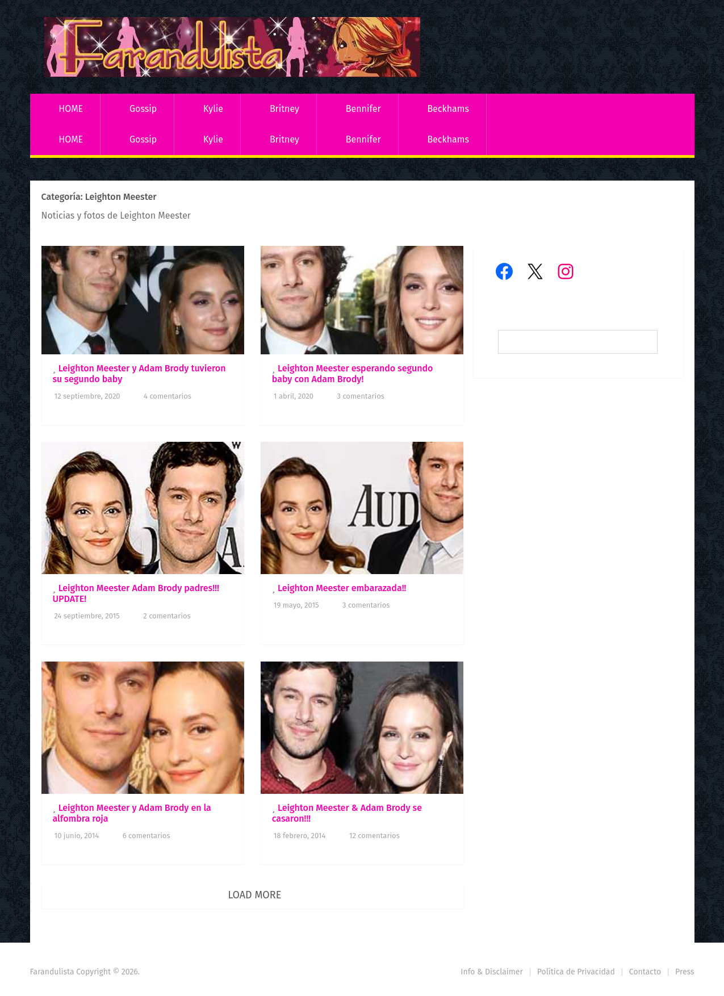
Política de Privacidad (576, 972)
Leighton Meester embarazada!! (342, 588)
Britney (284, 108)
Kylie (213, 108)
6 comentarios (146, 835)
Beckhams (448, 108)
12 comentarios (374, 835)
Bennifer (363, 108)
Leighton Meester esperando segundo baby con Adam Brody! (352, 373)
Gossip (143, 108)
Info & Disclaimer (492, 972)
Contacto (645, 972)
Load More (254, 895)
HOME (70, 108)
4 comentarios (167, 396)
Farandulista (52, 972)
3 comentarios (360, 396)
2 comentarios (166, 616)
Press (684, 972)
